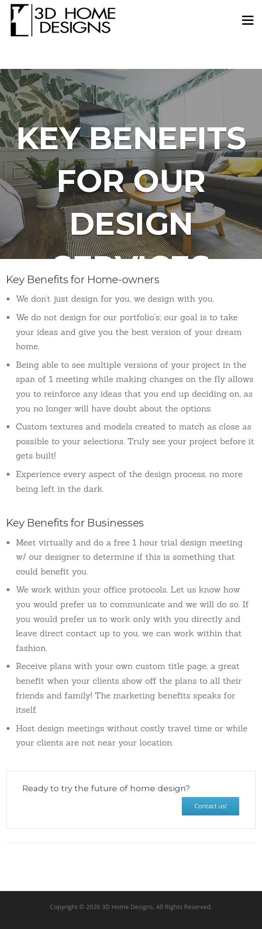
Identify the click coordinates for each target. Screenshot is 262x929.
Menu (247, 20)
